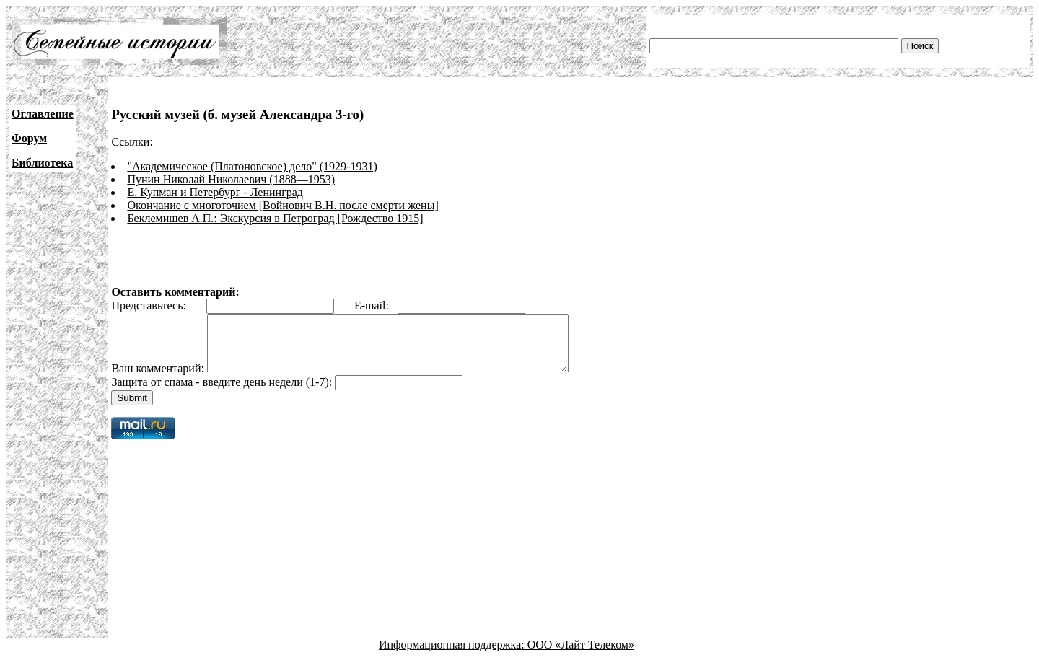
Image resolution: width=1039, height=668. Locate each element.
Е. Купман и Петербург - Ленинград (215, 192)
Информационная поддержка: (453, 655)
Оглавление (43, 113)
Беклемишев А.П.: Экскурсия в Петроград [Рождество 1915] (275, 218)
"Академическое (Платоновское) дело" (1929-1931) (252, 166)
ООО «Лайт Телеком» (580, 655)
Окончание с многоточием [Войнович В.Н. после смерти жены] (282, 205)
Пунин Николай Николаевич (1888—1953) (231, 179)
